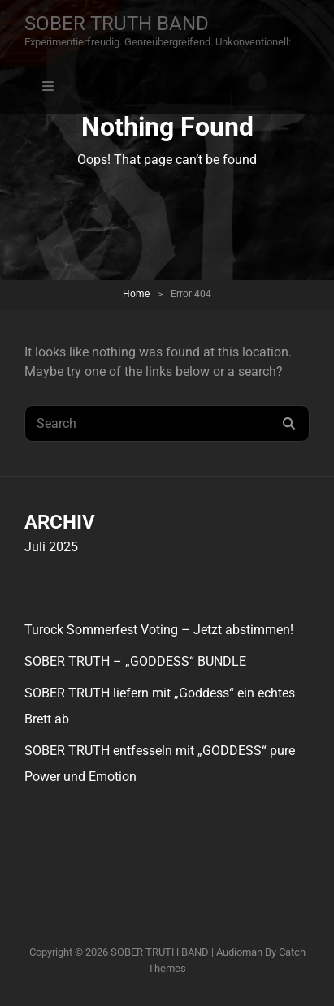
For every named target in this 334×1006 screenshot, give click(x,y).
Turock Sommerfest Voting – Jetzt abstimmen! (158, 629)
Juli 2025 (51, 547)
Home (136, 294)
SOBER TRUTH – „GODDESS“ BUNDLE (135, 661)
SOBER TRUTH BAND (116, 23)
